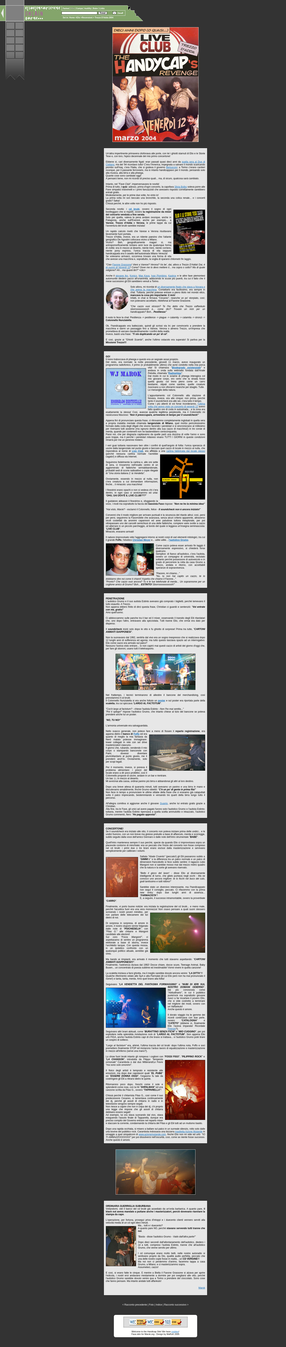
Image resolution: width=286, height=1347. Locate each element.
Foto (151, 1304)
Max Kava (144, 275)
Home (72, 17)
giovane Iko (122, 275)
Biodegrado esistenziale (186, 367)
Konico (133, 275)
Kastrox (172, 275)
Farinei (66, 8)
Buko (96, 8)
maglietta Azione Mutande (188, 1131)
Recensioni (87, 17)
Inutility (88, 8)
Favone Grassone (121, 264)
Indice (159, 1304)
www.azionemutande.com (152, 1134)
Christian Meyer (142, 540)
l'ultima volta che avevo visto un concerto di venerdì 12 (176, 405)
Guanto (164, 803)
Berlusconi (171, 167)
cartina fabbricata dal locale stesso (185, 451)
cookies (175, 1331)
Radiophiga (174, 373)
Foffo (136, 734)
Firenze (172, 1028)
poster (161, 700)
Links (102, 8)
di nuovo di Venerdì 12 (118, 267)
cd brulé (134, 209)
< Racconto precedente (134, 1304)
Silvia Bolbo (180, 186)
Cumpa (79, 8)
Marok (201, 1287)
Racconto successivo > (176, 1304)
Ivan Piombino (159, 275)
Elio (78, 17)
